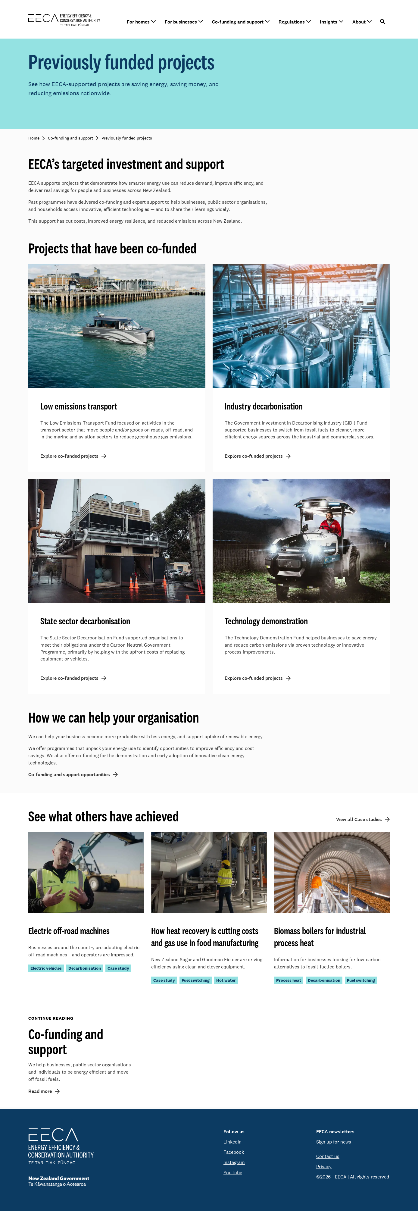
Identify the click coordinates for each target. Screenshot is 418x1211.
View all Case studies (359, 821)
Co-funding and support (238, 22)
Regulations (292, 22)
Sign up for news (333, 1142)
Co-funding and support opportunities (69, 776)
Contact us (327, 1156)
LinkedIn (232, 1142)
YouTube (232, 1172)
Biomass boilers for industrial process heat (320, 938)
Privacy (324, 1166)
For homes (138, 22)
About (359, 22)
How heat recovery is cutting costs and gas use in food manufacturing (204, 938)
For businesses (181, 22)
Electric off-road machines (69, 932)
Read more (40, 1093)
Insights (328, 22)
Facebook (233, 1152)
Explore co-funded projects (69, 457)
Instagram (234, 1162)
